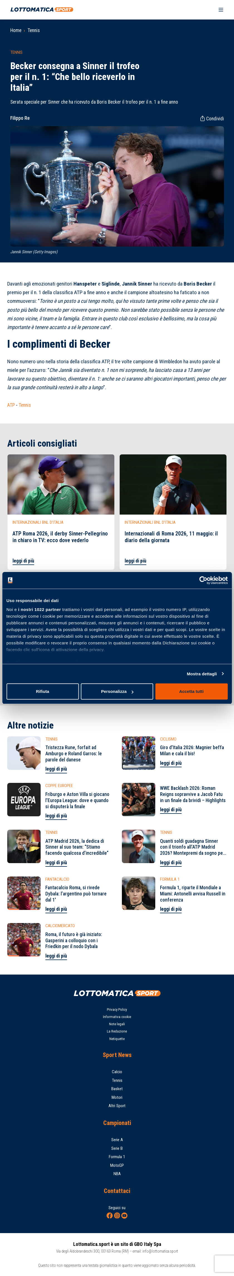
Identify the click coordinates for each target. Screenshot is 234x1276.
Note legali (117, 1024)
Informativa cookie (117, 1017)
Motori (117, 1097)
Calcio (117, 1071)
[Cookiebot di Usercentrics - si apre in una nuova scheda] (203, 580)
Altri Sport (117, 1105)
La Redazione (117, 1031)
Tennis (34, 30)
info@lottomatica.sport (160, 1251)
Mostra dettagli (202, 673)
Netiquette (117, 1039)
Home (15, 30)
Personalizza (117, 691)
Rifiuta (42, 691)
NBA (117, 1173)
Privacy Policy (117, 1009)
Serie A (117, 1139)
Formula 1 (117, 1156)
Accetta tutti (191, 691)
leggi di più (23, 561)
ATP (11, 405)
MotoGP (117, 1165)
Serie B (117, 1148)
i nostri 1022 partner (39, 609)
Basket (117, 1088)
